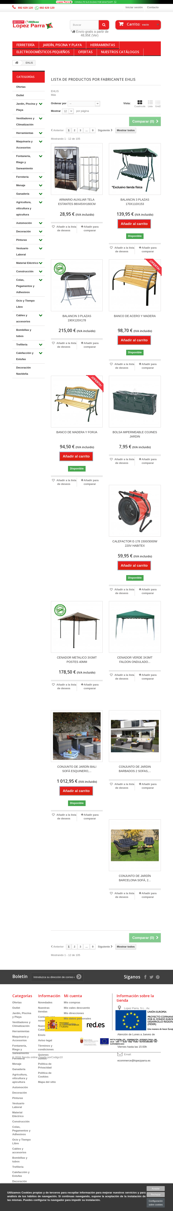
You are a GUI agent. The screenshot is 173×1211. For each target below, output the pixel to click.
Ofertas (85, 52)
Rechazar (156, 1194)
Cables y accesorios (23, 318)
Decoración (23, 231)
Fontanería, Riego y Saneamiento (24, 162)
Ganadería (22, 193)
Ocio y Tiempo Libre (25, 303)
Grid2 (158, 104)
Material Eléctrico (27, 262)
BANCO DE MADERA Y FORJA (76, 432)
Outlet (20, 95)
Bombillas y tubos (23, 333)
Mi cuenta (73, 995)
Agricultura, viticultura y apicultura (23, 208)
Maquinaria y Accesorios (24, 144)
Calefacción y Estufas (25, 356)
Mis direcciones (74, 1013)
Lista (150, 104)
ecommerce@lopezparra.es (133, 1060)
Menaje (20, 185)
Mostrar (56, 110)
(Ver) (95, 35)
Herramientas (102, 45)
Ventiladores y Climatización (25, 121)
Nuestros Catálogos (120, 52)
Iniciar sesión (134, 7)
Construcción (25, 271)
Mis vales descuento (77, 1007)
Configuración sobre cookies (156, 1203)
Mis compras (72, 1002)
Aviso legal (45, 1040)
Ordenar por (58, 103)
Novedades (45, 1002)
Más (53, 94)
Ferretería (25, 45)
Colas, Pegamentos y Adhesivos (25, 286)
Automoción (24, 223)
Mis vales (70, 1023)
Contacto (153, 7)
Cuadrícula (139, 104)
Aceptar (156, 1188)
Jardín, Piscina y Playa (62, 45)
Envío (41, 1035)
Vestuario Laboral (22, 251)
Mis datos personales (77, 1018)
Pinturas (21, 239)
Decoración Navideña (23, 370)
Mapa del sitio (47, 1081)
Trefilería (21, 344)
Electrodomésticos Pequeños (43, 52)
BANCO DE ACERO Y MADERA (135, 316)
